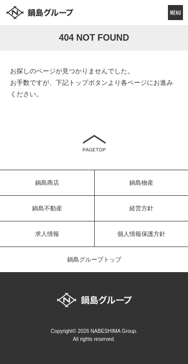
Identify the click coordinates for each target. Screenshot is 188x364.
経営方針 (141, 208)
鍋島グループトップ (94, 259)
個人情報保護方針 (141, 233)
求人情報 (47, 233)
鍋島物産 (141, 182)
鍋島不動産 (47, 208)
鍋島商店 (47, 182)
